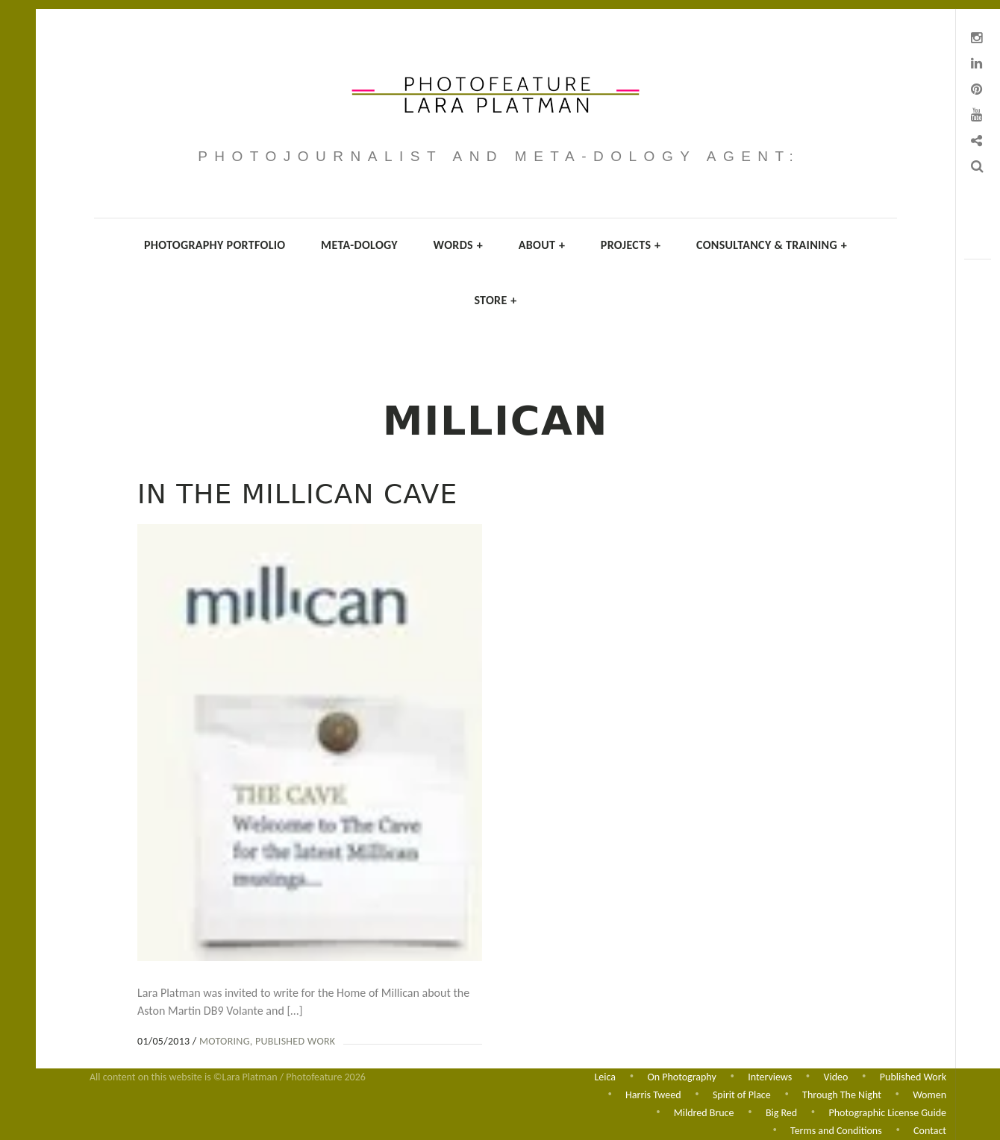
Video (836, 1074)
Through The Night (841, 1093)
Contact (929, 1130)
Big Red (781, 1112)
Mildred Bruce (704, 1112)
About (542, 245)
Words (458, 245)
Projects (631, 245)
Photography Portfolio (215, 245)
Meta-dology (359, 245)
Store (495, 300)
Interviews (770, 1074)
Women (929, 1093)
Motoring (224, 1041)
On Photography (681, 1074)
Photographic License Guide (887, 1112)
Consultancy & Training (771, 245)
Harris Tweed (653, 1093)
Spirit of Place (742, 1093)
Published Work (295, 1041)
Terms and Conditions (836, 1130)
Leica (605, 1074)
